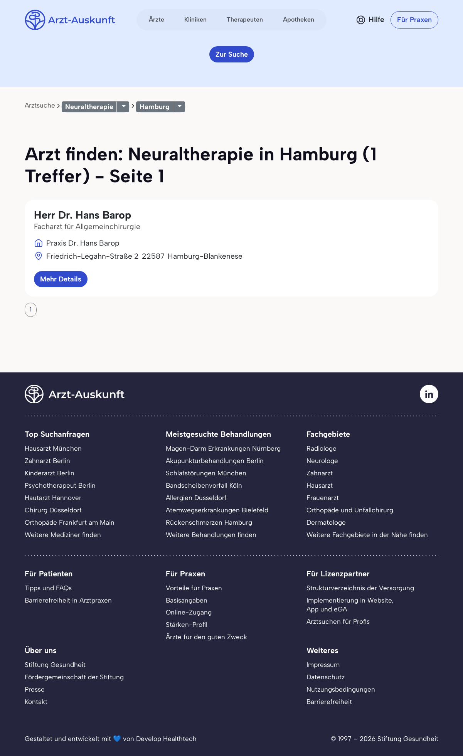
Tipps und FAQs (48, 588)
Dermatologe (326, 522)
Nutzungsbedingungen (340, 689)
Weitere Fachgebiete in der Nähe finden (367, 535)
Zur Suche (232, 54)
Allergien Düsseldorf (196, 498)
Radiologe (321, 448)
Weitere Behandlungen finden (211, 535)
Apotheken (298, 19)
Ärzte (156, 19)
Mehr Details (60, 279)
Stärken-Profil (186, 624)
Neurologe (322, 461)
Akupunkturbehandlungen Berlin (215, 461)
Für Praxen (414, 19)
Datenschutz (325, 677)
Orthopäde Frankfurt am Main (69, 522)
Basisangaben (186, 600)
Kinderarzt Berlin (49, 473)
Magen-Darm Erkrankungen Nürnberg (223, 448)
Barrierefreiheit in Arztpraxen (68, 600)
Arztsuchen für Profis (338, 621)
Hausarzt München (53, 448)
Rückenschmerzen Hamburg (209, 522)
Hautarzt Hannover (53, 498)
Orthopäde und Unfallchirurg (349, 510)
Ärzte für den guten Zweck (206, 637)
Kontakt (36, 701)
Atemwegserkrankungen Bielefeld (217, 510)
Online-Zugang (189, 612)
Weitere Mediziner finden (63, 535)
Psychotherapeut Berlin (60, 485)
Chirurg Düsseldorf (53, 510)
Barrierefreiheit (329, 701)
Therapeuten (245, 19)
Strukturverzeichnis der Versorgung (360, 588)
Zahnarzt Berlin (47, 461)
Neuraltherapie (89, 107)
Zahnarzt (319, 473)
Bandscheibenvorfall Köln (204, 485)
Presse (35, 689)
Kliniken (195, 19)
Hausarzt (319, 485)
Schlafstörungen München (206, 473)
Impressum (323, 664)
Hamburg (155, 107)
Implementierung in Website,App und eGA (350, 604)
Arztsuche (40, 105)
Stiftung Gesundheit (55, 664)
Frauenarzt (322, 498)
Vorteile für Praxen (194, 588)
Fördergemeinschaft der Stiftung (74, 677)
